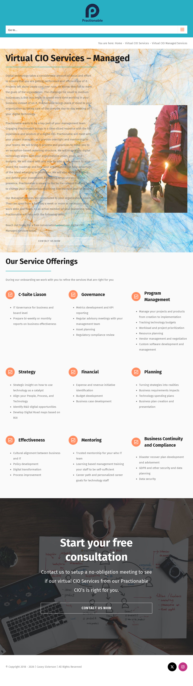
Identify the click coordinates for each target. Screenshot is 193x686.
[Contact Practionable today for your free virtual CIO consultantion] (49, 241)
